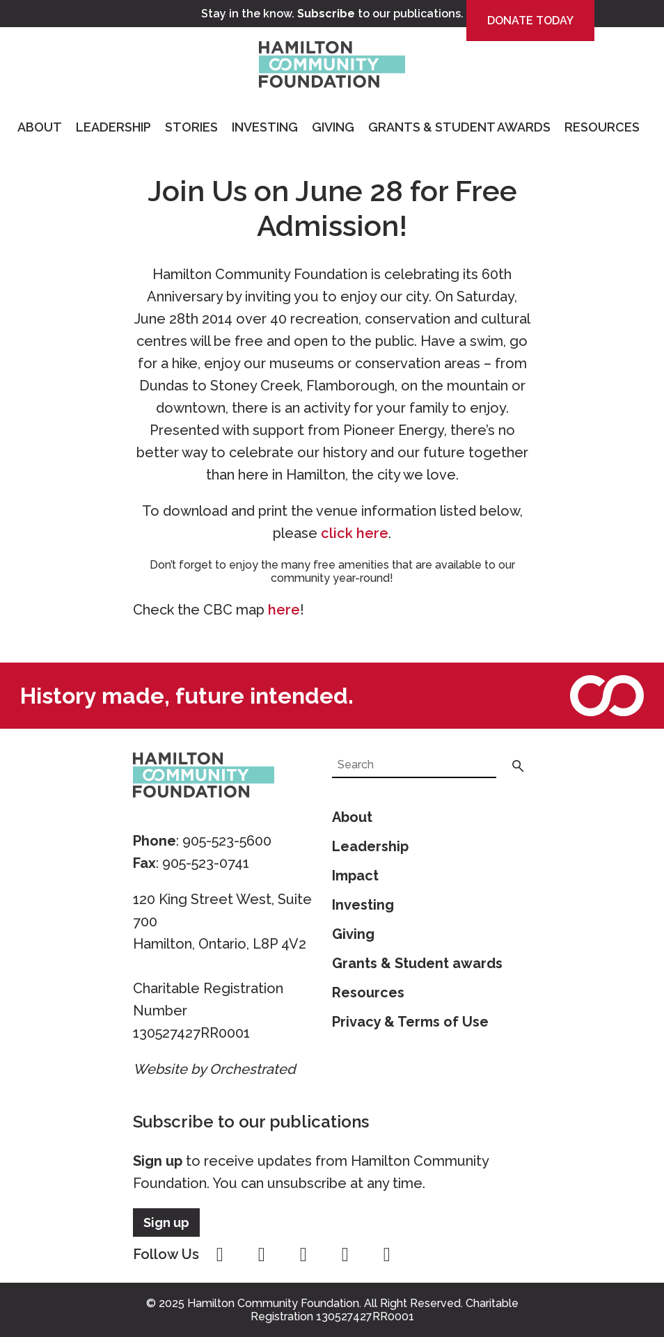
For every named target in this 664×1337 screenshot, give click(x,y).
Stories (191, 127)
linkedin (387, 1255)
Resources (602, 127)
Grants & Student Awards (459, 127)
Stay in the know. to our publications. (332, 13)
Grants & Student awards (417, 963)
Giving (333, 127)
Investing (265, 127)
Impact (355, 875)
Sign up (157, 1161)
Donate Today (530, 20)
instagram (262, 1255)
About (39, 127)
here (284, 609)
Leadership (113, 127)
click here (354, 533)
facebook (220, 1255)
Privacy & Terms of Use (410, 1021)
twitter (303, 1255)
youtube (345, 1255)
